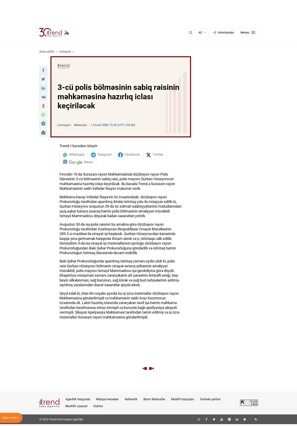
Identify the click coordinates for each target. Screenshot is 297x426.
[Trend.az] (54, 32)
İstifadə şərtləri (210, 401)
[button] (43, 70)
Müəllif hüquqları (182, 401)
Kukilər (98, 408)
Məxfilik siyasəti (76, 408)
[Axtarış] (191, 32)
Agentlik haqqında (77, 401)
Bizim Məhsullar (154, 401)
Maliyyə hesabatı (107, 401)
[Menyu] (248, 32)
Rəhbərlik (131, 401)
